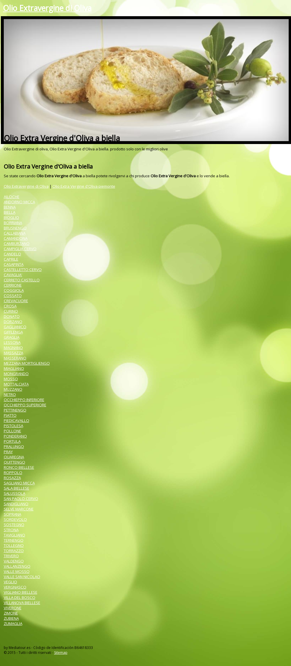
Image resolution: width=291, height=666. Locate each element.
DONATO (12, 316)
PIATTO (10, 415)
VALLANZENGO (17, 566)
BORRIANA (13, 222)
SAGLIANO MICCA (19, 483)
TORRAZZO (14, 550)
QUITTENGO (14, 462)
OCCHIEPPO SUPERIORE (25, 404)
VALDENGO (14, 561)
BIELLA (9, 212)
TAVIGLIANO (14, 535)
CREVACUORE (16, 300)
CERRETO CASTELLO (22, 280)
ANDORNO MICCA (19, 201)
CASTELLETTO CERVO (23, 269)
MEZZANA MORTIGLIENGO (27, 363)
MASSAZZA (13, 352)
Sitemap (60, 652)
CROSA (10, 306)
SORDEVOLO (15, 519)
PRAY (8, 451)
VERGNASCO (15, 587)
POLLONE (12, 430)
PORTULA (12, 441)
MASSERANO (15, 358)
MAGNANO (13, 347)
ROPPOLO (13, 472)
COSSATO (13, 295)
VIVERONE (12, 607)
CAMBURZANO (17, 243)
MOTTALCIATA (16, 384)
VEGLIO (10, 581)
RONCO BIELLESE (19, 467)
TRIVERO (11, 555)
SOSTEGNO (14, 524)
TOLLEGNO (14, 545)
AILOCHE (11, 196)
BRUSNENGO (15, 227)
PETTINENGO (15, 410)
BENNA (10, 207)
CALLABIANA (14, 233)
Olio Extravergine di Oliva (47, 8)
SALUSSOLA (14, 493)
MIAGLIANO (14, 368)
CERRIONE (13, 285)
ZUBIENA (11, 618)
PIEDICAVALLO (16, 420)
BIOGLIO (11, 217)
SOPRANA (12, 514)
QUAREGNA (14, 457)
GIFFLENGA (13, 332)
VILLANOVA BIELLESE (22, 602)
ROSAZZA (12, 477)
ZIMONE (11, 613)
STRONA (11, 529)
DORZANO (13, 321)
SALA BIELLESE (16, 488)
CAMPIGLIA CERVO (20, 248)
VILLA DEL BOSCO (19, 597)
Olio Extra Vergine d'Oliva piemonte (83, 186)
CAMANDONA (16, 238)
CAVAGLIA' (13, 274)
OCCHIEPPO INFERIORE (24, 399)
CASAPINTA (13, 264)
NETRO (10, 394)
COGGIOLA (14, 290)
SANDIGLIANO (16, 503)
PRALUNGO (14, 446)
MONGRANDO (16, 373)
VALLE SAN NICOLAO (22, 576)
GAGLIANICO (15, 326)
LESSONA (12, 342)
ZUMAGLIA (13, 623)
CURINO (11, 311)
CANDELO (12, 254)
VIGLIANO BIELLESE (20, 592)
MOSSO (11, 378)
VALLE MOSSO (17, 571)
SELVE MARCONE (19, 509)
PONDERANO (15, 436)
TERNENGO (13, 540)
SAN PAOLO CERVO (21, 498)
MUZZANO (13, 389)
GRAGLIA (11, 337)
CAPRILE (11, 259)
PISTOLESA (13, 425)
